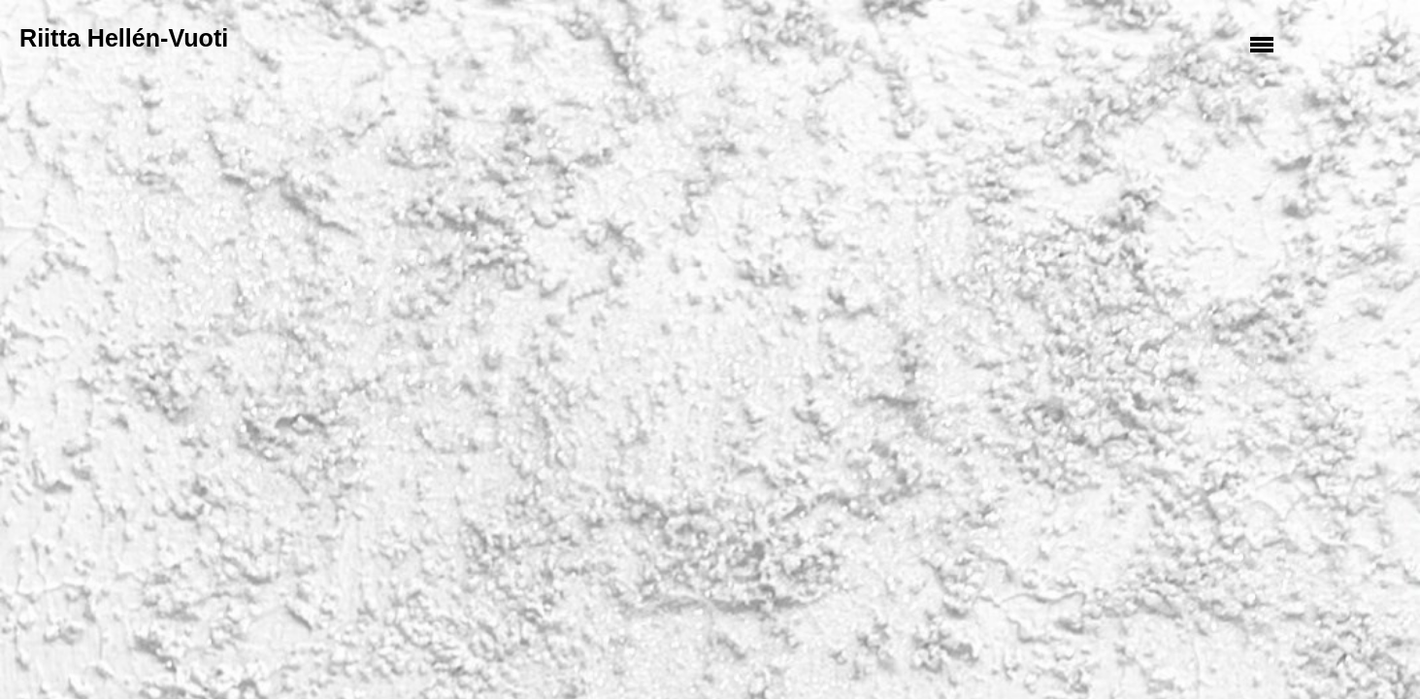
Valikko (1264, 44)
